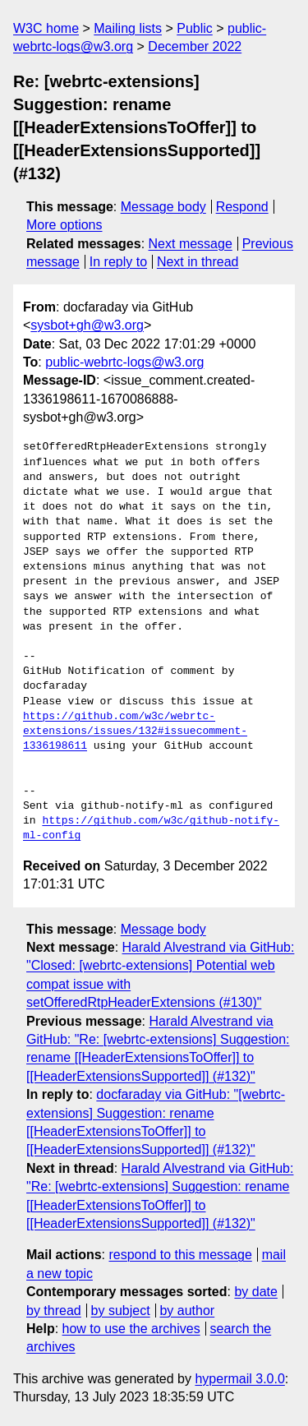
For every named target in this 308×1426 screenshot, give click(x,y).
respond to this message (179, 1255)
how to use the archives (131, 1329)
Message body (163, 207)
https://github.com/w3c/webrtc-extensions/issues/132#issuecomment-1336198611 (135, 731)
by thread (53, 1311)
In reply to (118, 262)
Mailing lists (128, 28)
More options (64, 225)
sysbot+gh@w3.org (87, 325)
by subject (120, 1311)
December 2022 (194, 46)
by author (186, 1311)
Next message (190, 244)
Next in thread (198, 262)
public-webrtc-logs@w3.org (124, 362)
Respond (242, 207)
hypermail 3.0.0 (239, 1379)
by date (255, 1292)
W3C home (46, 28)
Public (195, 28)
